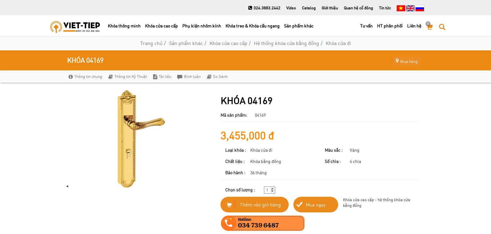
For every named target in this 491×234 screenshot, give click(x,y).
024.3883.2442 (264, 8)
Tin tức (385, 8)
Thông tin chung (85, 76)
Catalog (309, 8)
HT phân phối (390, 26)
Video (291, 8)
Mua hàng (403, 60)
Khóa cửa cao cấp (161, 26)
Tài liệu (161, 76)
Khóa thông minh (124, 26)
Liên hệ (414, 26)
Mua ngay (316, 204)
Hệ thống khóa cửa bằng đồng (286, 43)
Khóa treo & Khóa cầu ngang (252, 26)
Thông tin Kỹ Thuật (127, 76)
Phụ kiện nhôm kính (201, 26)
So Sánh (215, 76)
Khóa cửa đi (338, 43)
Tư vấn (366, 26)
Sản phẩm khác (298, 26)
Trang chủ (151, 43)
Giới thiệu (330, 8)
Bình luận (187, 76)
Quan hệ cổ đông (358, 8)
